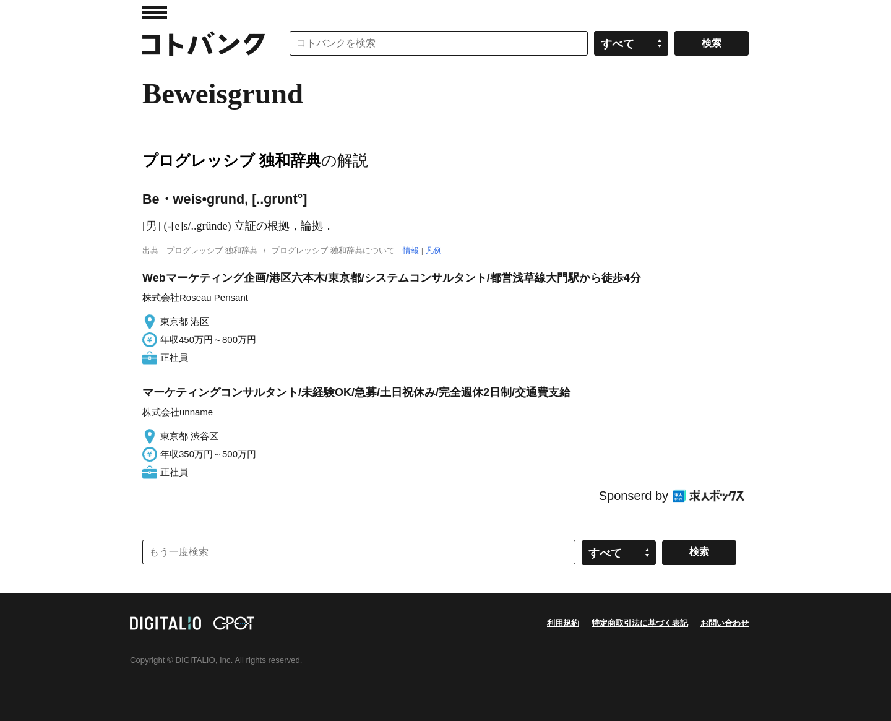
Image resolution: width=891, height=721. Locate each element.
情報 (411, 250)
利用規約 (563, 623)
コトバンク (203, 43)
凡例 (434, 250)
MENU (154, 12)
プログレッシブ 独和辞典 (231, 160)
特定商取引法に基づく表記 (640, 623)
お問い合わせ (724, 623)
